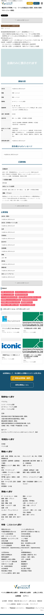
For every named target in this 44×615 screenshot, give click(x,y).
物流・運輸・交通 (6, 503)
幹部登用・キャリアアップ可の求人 (11, 299)
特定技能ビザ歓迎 (26, 571)
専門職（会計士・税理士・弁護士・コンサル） (10, 478)
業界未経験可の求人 (26, 302)
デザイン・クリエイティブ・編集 (32, 477)
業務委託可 (24, 564)
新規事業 (23, 561)
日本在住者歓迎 (25, 534)
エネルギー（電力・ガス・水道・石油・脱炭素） (32, 511)
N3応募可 (24, 566)
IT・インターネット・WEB (9, 496)
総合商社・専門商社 (28, 501)
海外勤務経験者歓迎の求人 (30, 299)
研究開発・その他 (6, 486)
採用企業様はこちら (22, 385)
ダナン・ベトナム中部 (7, 409)
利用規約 (10, 601)
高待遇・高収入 (25, 545)
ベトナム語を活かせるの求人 (9, 297)
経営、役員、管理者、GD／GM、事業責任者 (11, 457)
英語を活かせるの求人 (21, 294)
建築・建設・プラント (7, 498)
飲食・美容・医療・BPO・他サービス (11, 518)
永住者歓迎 (4, 568)
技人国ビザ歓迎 (25, 568)
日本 (2, 413)
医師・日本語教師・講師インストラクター (32, 483)
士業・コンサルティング (30, 503)
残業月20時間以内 (6, 554)
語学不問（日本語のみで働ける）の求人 (30, 297)
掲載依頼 (39, 601)
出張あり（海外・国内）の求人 (9, 304)
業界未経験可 (5, 557)
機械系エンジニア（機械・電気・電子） (11, 467)
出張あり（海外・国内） (28, 557)
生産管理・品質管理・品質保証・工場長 (11, 462)
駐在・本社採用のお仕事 (28, 543)
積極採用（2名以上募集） (8, 559)
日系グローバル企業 (7, 564)
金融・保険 (4, 501)
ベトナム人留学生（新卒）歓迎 (10, 573)
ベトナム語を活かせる (27, 529)
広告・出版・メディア (29, 505)
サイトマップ (34, 604)
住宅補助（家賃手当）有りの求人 (10, 302)
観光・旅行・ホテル (28, 514)
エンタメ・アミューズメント (9, 510)
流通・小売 (4, 508)
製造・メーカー (27, 496)
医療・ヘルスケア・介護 (8, 505)
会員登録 (30, 3)
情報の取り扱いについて (20, 601)
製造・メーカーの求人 (7, 294)
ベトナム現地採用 (6, 545)
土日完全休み (5, 552)
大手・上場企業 (25, 559)
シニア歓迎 (24, 538)
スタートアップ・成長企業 (9, 561)
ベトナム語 (4, 446)
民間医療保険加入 (26, 552)
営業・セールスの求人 (7, 292)
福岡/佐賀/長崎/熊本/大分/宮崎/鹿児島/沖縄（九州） (16, 423)
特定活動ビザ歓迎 (6, 571)
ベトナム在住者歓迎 (7, 534)
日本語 (3, 444)
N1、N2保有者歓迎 (6, 566)
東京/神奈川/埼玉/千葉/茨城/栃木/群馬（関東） (14, 416)
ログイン (36, 3)
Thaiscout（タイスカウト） (17, 608)
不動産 (25, 498)
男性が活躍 (24, 541)
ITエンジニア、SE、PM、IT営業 (32, 456)
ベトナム (4, 401)
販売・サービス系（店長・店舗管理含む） (11, 483)
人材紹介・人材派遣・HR (8, 514)
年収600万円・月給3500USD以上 (11, 547)
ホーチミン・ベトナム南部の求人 (24, 292)
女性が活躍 (4, 541)
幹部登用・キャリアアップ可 (9, 538)
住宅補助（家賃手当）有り (29, 554)
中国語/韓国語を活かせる (8, 531)
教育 (24, 508)
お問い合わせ (32, 601)
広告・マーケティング (7, 470)
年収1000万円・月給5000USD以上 (30, 549)
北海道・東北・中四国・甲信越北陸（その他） (15, 425)
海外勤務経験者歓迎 (7, 543)
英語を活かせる (5, 529)
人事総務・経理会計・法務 (30, 470)
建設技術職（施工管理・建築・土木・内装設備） (32, 462)
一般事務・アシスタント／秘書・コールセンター (11, 473)
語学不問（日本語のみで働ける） (31, 531)
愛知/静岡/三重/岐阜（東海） (9, 421)
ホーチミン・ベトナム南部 (9, 407)
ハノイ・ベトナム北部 (7, 404)
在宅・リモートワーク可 (8, 536)
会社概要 (4, 601)
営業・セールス (27, 465)
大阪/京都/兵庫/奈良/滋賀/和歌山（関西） (13, 418)
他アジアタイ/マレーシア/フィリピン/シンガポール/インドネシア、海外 (19, 431)
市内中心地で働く (26, 536)
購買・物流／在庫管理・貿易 (31, 472)
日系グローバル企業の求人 (27, 304)
